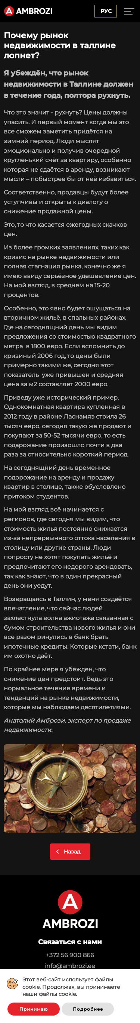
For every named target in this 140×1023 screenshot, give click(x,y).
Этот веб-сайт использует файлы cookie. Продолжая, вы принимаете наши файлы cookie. (71, 986)
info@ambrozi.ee (70, 965)
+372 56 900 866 (70, 955)
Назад (72, 851)
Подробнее (88, 1009)
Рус (106, 11)
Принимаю (33, 1009)
